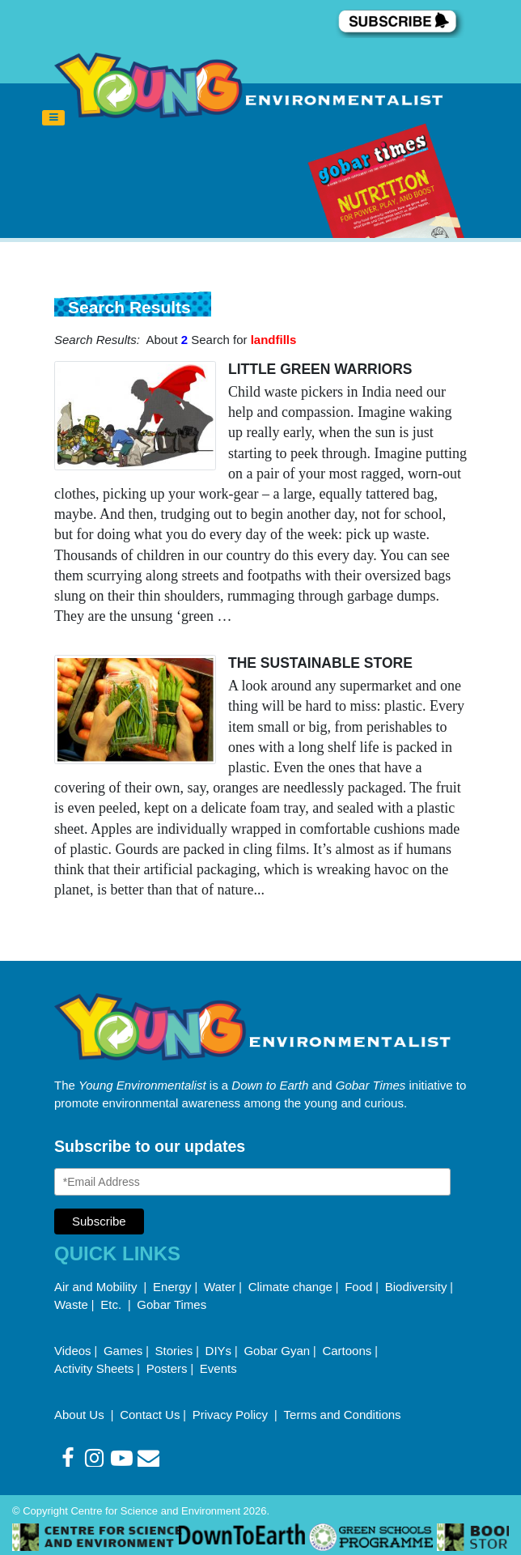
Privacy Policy (232, 1414)
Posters (167, 1368)
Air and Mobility (97, 1287)
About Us (81, 1414)
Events (218, 1368)
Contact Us (150, 1414)
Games (123, 1350)
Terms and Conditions (342, 1414)
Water (219, 1287)
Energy (172, 1287)
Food (358, 1287)
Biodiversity (416, 1287)
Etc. (110, 1304)
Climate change (290, 1287)
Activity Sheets (93, 1368)
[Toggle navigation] (53, 118)
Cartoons (346, 1350)
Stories (174, 1350)
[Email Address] (252, 1182)
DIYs (218, 1350)
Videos (72, 1350)
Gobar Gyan (277, 1350)
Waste (71, 1304)
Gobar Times (171, 1304)
